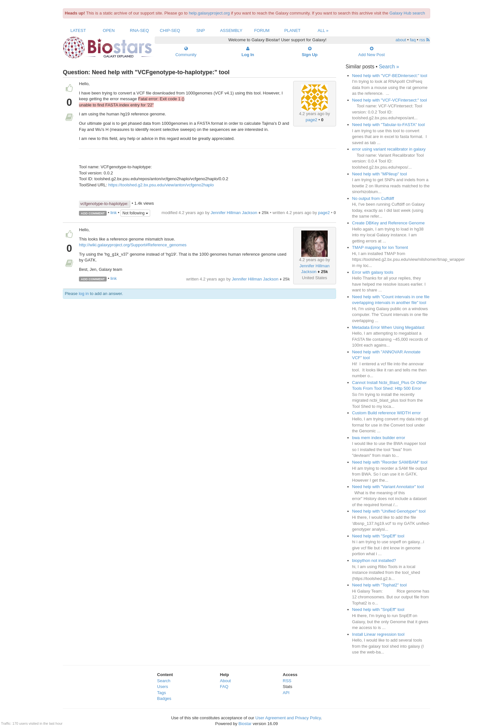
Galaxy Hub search (407, 13)
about (401, 39)
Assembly (231, 30)
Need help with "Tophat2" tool (379, 585)
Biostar (244, 723)
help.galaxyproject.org (209, 13)
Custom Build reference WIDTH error (386, 412)
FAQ (224, 686)
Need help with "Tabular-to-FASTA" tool (388, 124)
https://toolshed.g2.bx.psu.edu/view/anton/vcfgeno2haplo (161, 184)
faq (413, 39)
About (225, 680)
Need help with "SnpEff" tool (378, 536)
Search (163, 680)
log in (84, 293)
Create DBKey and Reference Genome (388, 223)
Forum (262, 30)
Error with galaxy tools (372, 272)
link (114, 213)
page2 (311, 119)
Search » (389, 66)
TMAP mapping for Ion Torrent (380, 247)
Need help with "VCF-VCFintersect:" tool (389, 100)
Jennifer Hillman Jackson (234, 212)
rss (425, 39)
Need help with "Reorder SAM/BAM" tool (390, 462)
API (286, 692)
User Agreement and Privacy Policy (288, 717)
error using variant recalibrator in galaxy (389, 149)
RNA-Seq (139, 30)
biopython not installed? (374, 560)
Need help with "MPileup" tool (379, 174)
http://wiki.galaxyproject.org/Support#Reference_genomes (133, 244)
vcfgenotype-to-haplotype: (104, 203)
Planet (292, 30)
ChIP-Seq (170, 30)
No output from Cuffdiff (373, 198)
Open (109, 30)
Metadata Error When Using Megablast (388, 327)
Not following (135, 213)
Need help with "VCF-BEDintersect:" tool (389, 75)
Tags (161, 692)
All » (323, 30)
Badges (164, 698)
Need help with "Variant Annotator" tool (388, 486)
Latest (78, 30)
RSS (287, 680)
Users (162, 686)
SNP (200, 30)
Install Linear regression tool (378, 634)
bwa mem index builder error (378, 437)
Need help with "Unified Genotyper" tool (389, 511)
